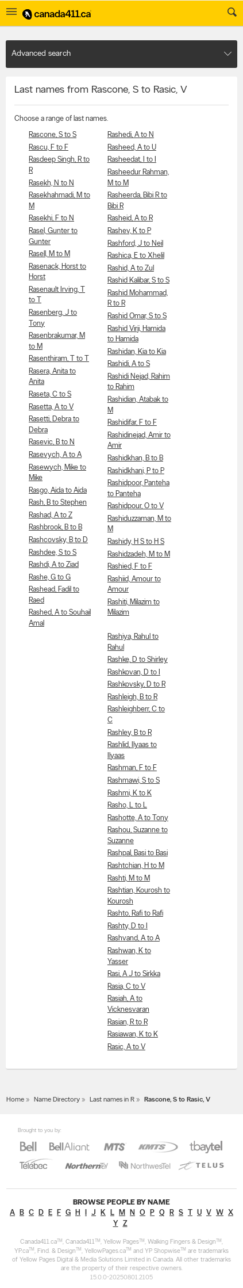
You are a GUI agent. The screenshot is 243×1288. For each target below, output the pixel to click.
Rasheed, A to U (131, 147)
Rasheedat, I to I (131, 159)
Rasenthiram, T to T (59, 359)
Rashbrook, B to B (55, 527)
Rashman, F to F (132, 768)
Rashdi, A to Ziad (54, 565)
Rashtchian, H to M (135, 866)
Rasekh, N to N (51, 183)
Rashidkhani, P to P (135, 471)
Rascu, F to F (48, 147)
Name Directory (57, 1099)
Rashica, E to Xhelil (135, 256)
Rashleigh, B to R (132, 697)
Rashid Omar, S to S (137, 316)
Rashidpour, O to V (135, 506)
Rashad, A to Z (50, 515)
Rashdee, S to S (52, 553)
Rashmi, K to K (129, 793)
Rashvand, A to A (133, 938)
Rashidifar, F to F (132, 422)
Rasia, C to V (126, 986)
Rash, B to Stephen (58, 502)
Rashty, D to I (127, 926)
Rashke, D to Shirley (137, 660)
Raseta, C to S (50, 394)
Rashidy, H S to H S (135, 542)
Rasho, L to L (127, 805)
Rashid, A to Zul (130, 268)
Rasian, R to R (127, 1022)
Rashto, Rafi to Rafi (135, 913)
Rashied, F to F (129, 566)
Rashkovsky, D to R (136, 684)
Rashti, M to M (128, 878)
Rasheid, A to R (130, 218)
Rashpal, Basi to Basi (137, 853)
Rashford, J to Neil (135, 243)
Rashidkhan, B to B (135, 458)
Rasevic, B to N (52, 442)
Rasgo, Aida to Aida (58, 490)
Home (15, 1099)
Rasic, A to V (126, 1047)
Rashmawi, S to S (133, 780)
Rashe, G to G (50, 577)
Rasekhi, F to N (51, 218)
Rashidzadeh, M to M (138, 554)
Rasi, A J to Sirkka (133, 974)
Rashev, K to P (129, 231)
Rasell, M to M (49, 254)
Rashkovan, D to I (133, 672)
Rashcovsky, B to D (58, 540)
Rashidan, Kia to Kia (136, 352)
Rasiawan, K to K (132, 1034)
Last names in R (112, 1099)
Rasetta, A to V (51, 407)
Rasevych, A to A (55, 455)
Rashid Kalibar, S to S (138, 280)
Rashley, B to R (129, 733)
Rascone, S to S (52, 135)
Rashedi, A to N (130, 135)
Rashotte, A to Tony (137, 818)
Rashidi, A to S (128, 364)
